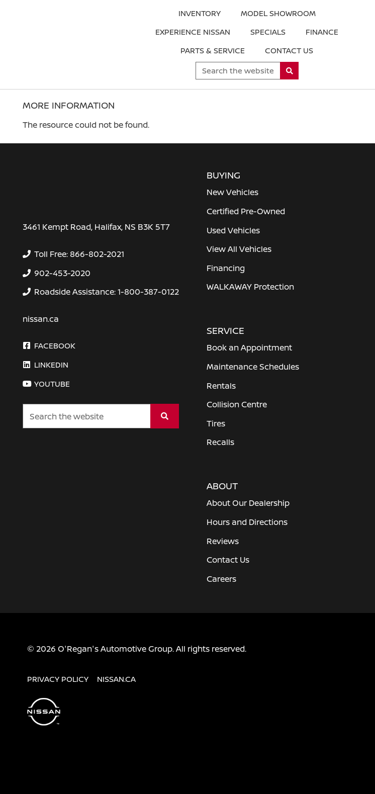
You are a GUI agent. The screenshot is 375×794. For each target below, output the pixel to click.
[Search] (289, 70)
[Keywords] (238, 70)
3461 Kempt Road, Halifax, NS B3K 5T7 (96, 226)
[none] (73, 253)
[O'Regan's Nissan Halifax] (71, 46)
